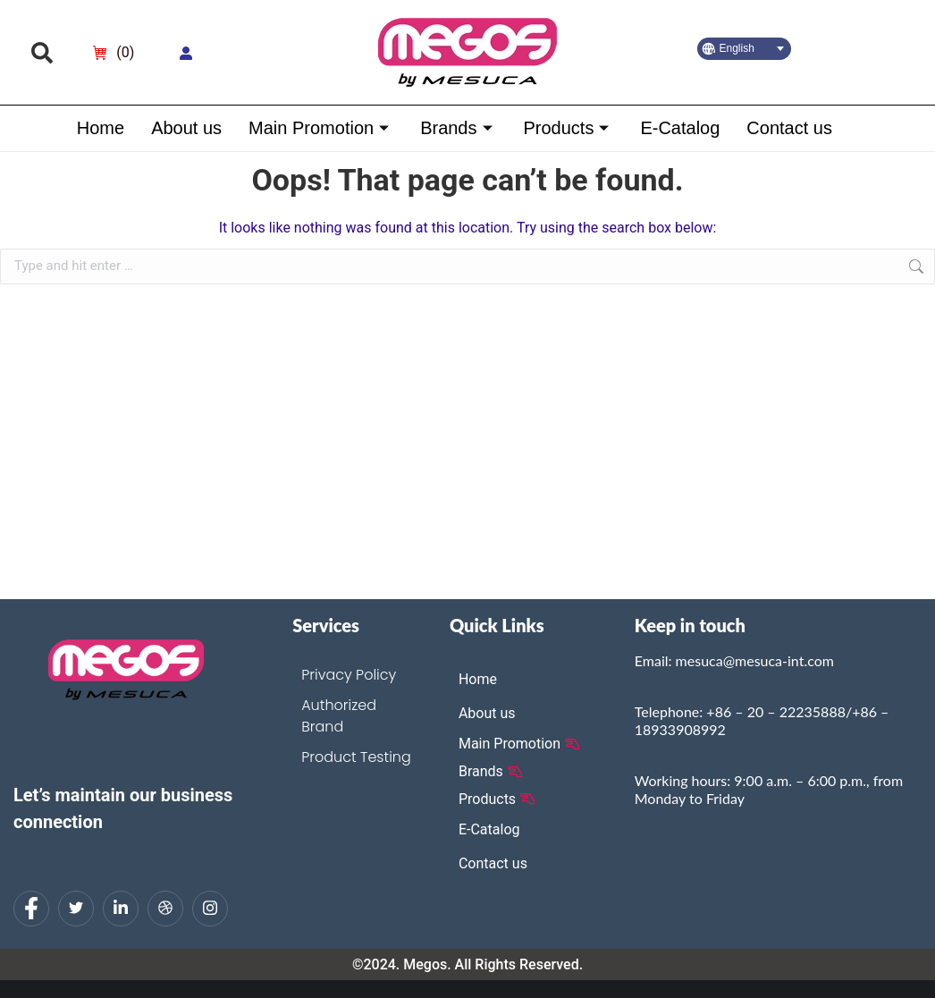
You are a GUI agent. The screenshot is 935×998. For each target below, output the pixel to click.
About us (186, 128)
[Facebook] (31, 908)
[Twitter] (76, 908)
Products (568, 128)
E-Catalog (680, 128)
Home (99, 128)
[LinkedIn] (121, 908)
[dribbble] (165, 908)
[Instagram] (210, 908)
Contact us (789, 128)
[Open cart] (113, 53)
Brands (458, 128)
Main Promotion (320, 128)
